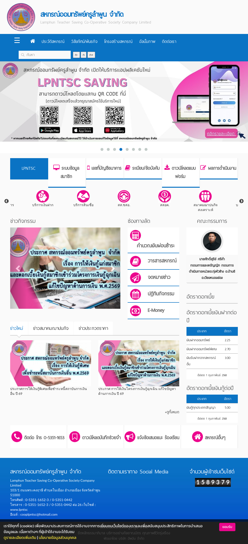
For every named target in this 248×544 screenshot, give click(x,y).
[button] (18, 268)
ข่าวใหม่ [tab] (16, 328)
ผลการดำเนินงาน (222, 168)
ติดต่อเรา (169, 41)
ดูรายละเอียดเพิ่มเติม (20, 537)
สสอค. (164, 198)
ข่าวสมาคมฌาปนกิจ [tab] (51, 328)
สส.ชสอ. (124, 198)
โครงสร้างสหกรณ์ (118, 41)
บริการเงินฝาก (42, 198)
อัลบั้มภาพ (147, 41)
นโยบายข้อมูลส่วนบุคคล (57, 537)
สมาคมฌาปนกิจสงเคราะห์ (205, 201)
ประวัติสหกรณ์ (53, 41)
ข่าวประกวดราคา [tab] (93, 328)
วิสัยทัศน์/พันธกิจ (84, 41)
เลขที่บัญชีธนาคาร (106, 168)
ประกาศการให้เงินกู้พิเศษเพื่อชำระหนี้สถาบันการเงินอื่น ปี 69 (48, 391)
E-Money (156, 310)
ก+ (91, 55)
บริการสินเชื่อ (83, 198)
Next (241, 201)
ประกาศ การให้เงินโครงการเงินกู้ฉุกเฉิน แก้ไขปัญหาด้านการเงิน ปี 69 (137, 391)
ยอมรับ (227, 526)
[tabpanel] (124, 198)
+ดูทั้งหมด (172, 412)
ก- (76, 55)
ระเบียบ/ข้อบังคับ (146, 168)
